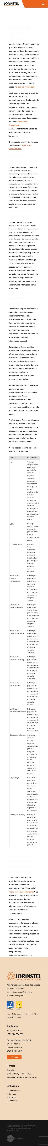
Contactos (13, 1100)
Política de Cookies (13, 1125)
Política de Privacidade (25, 87)
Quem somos (14, 1090)
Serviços (12, 1094)
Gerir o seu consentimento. (22, 892)
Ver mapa (14, 1057)
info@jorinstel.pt (14, 1030)
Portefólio (13, 1097)
